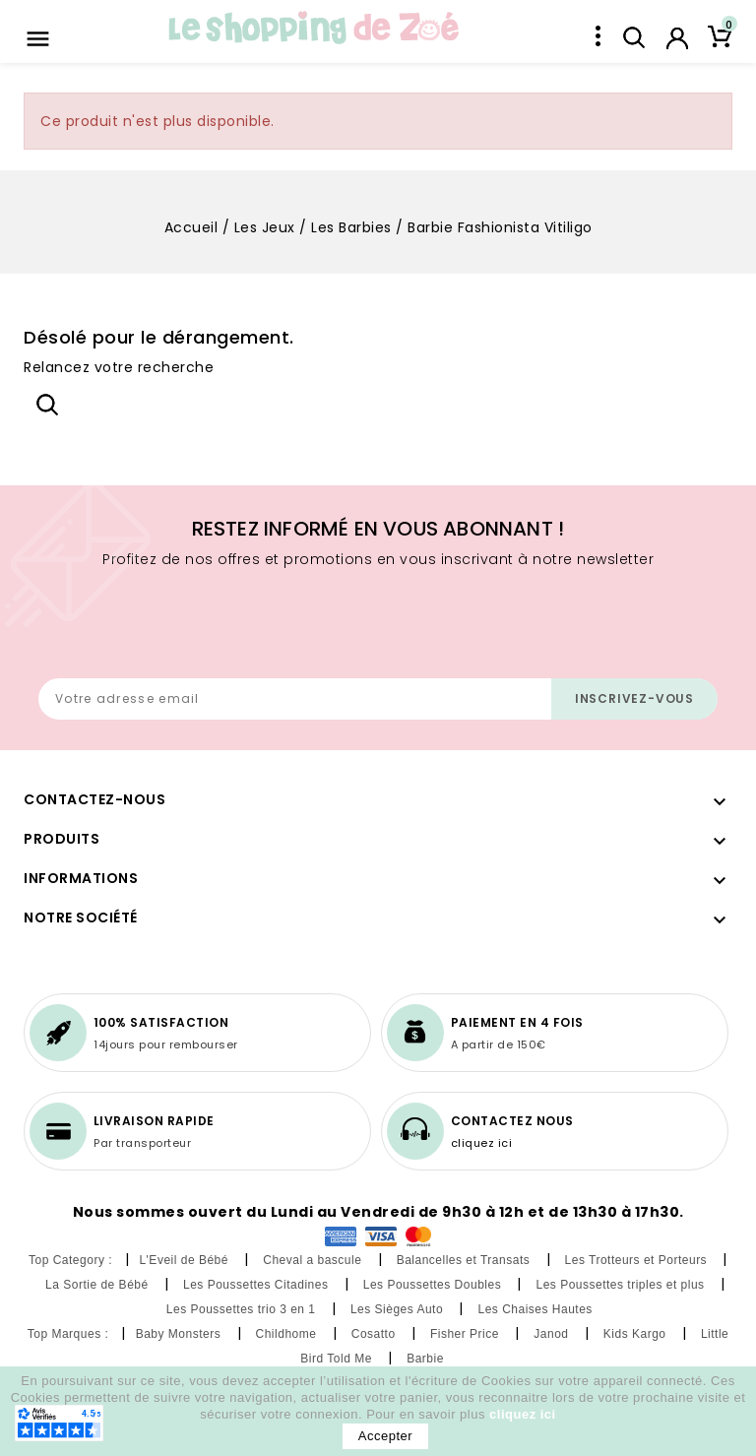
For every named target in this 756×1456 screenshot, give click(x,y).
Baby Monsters (180, 1334)
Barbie (427, 1358)
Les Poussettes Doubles (434, 1285)
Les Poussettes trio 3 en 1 (243, 1309)
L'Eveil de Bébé (185, 1260)
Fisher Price (466, 1334)
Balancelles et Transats (465, 1260)
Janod (553, 1334)
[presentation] (188, 630)
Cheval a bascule (314, 1260)
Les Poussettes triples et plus (622, 1285)
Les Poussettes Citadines (257, 1285)
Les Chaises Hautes (536, 1309)
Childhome (288, 1334)
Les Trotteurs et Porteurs (638, 1260)
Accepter (385, 1435)
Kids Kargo (636, 1334)
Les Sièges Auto (398, 1309)
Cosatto (375, 1334)
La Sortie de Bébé (98, 1285)
